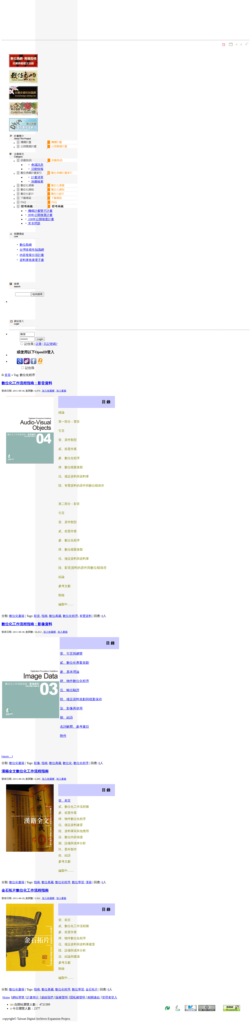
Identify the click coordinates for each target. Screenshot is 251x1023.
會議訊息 (37, 164)
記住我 (25, 367)
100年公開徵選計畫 (40, 219)
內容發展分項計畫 (32, 255)
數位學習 (78, 882)
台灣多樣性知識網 (32, 249)
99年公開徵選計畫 (40, 215)
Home (6, 997)
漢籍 (89, 882)
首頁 (8, 375)
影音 (37, 616)
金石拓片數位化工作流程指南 (25, 890)
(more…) (7, 756)
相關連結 (93, 997)
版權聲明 (62, 997)
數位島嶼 (26, 244)
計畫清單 (37, 177)
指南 (44, 616)
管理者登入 (109, 997)
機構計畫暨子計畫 (40, 210)
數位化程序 (70, 616)
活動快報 (36, 169)
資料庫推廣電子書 (32, 260)
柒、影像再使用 (71, 708)
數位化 (67, 763)
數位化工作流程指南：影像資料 (27, 624)
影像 (37, 763)
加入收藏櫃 (48, 390)
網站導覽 (18, 997)
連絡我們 (47, 997)
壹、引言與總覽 (71, 653)
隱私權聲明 (77, 997)
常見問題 (33, 223)
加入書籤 (61, 390)
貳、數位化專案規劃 (74, 663)
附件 (63, 736)
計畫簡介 (33, 997)
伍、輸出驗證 (69, 690)
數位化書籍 (16, 616)
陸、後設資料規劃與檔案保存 (81, 699)
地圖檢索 (36, 181)
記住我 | (26, 344)
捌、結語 (66, 717)
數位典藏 (55, 616)
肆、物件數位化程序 (74, 681)
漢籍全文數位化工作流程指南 (25, 771)
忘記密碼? (50, 344)
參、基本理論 (69, 672)
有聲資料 (86, 616)
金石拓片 (92, 989)
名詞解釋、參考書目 (74, 727)
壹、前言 (64, 800)
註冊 (39, 344)
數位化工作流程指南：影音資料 (27, 383)
